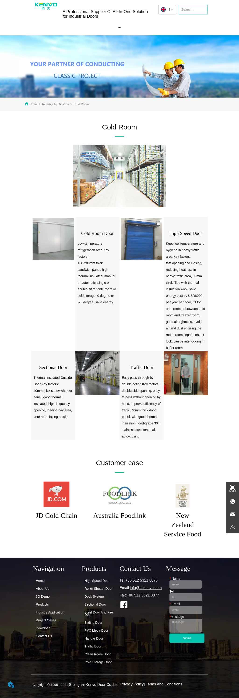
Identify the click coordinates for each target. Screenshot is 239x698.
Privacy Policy (132, 684)
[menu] (119, 27)
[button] (119, 27)
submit (187, 638)
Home (33, 104)
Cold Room (81, 104)
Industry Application (55, 104)
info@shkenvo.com (146, 588)
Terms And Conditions (164, 684)
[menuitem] (119, 27)
